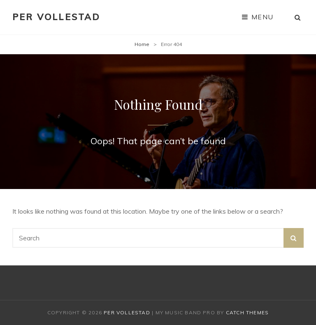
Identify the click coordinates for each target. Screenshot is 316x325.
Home (142, 44)
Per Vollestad (56, 17)
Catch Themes (247, 312)
